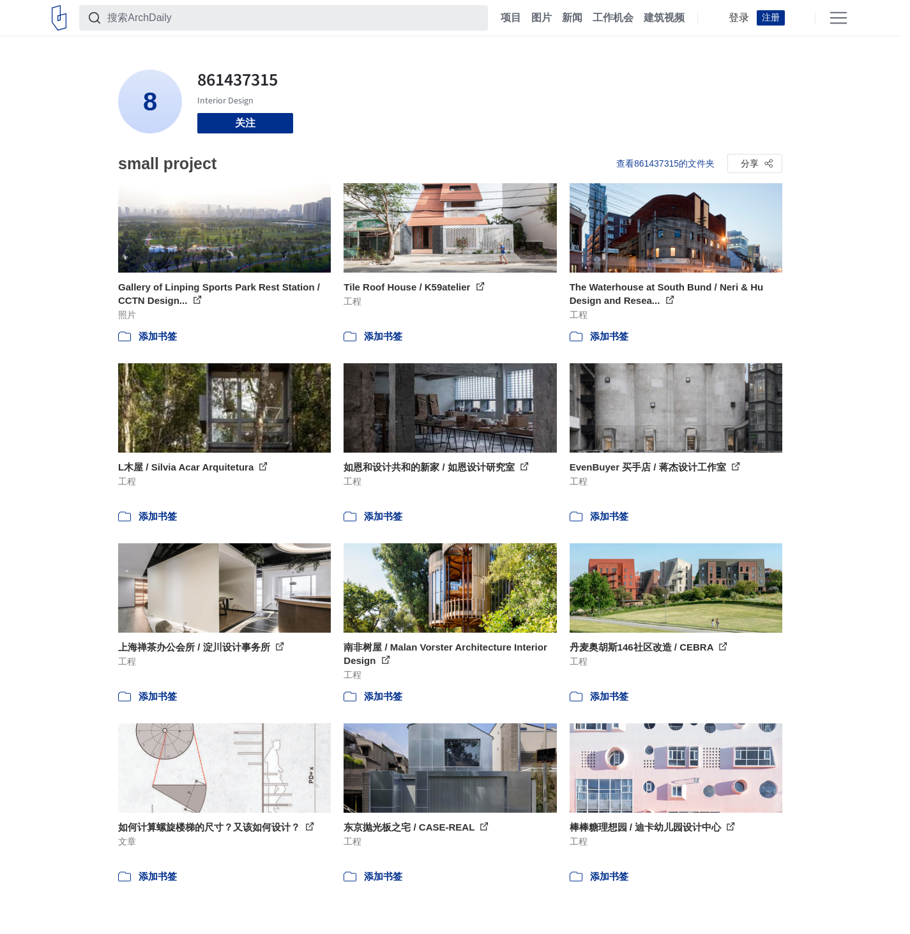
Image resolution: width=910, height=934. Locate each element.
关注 (245, 122)
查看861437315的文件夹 (665, 163)
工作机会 (613, 18)
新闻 (572, 18)
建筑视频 (664, 18)
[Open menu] (838, 18)
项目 (511, 18)
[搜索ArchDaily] (293, 18)
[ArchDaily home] (59, 18)
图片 (541, 18)
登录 (739, 18)
